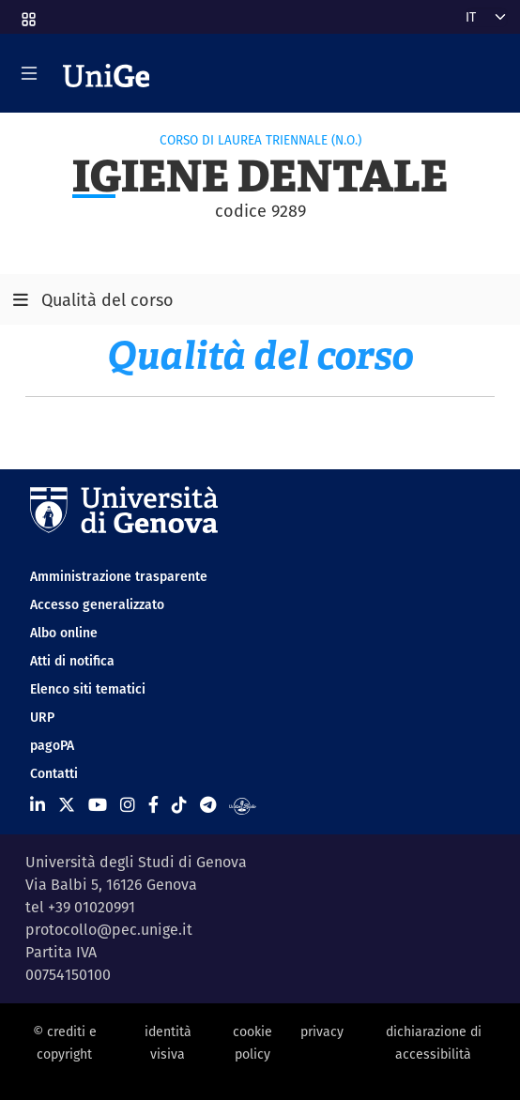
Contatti (54, 773)
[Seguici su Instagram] (127, 805)
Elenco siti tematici (87, 689)
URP (42, 717)
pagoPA (52, 745)
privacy (322, 1031)
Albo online (64, 632)
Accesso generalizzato (97, 604)
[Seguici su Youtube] (97, 805)
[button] (27, 13)
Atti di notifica (72, 660)
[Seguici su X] (66, 805)
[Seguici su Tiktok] (179, 805)
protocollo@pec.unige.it (108, 929)
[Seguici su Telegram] (208, 805)
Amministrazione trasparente (118, 576)
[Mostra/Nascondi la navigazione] (29, 73)
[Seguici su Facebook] (153, 805)
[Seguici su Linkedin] (37, 805)
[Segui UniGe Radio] (242, 805)
